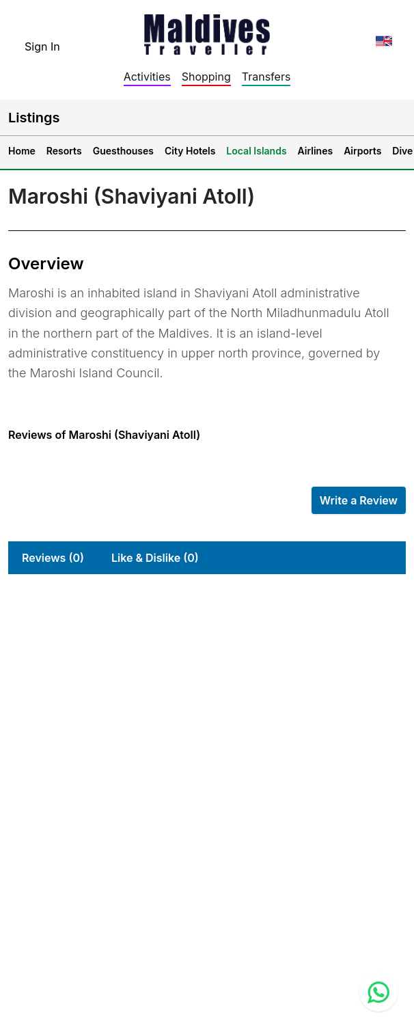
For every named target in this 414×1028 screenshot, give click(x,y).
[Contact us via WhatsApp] (378, 992)
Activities (147, 76)
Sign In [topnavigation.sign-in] (42, 46)
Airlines (315, 151)
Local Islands (256, 151)
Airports (362, 151)
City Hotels (190, 151)
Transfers (266, 76)
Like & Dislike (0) (155, 558)
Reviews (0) (53, 558)
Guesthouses (123, 151)
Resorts (64, 151)
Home (22, 151)
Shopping (206, 76)
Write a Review (359, 500)
